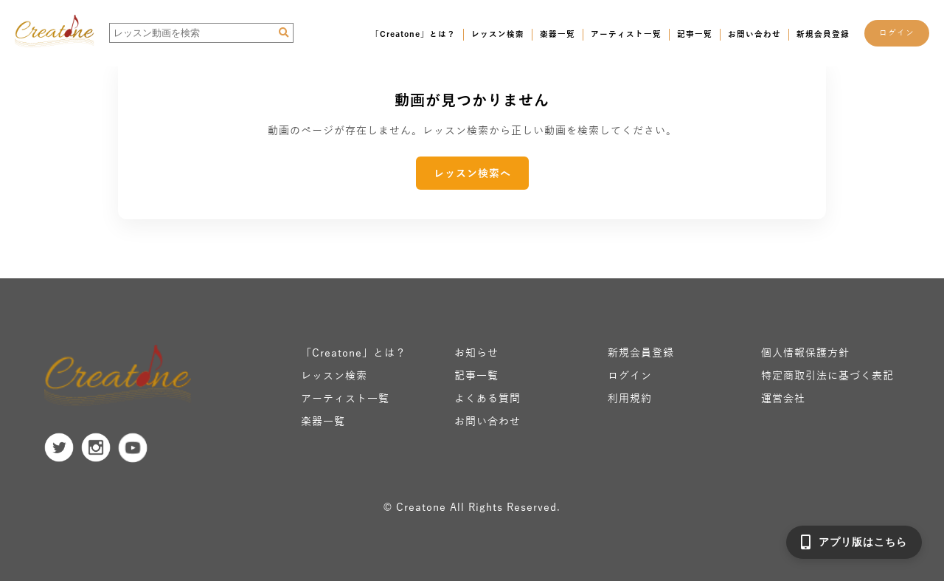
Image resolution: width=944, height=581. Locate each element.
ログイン (896, 32)
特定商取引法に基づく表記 (827, 375)
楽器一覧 (557, 34)
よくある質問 (487, 398)
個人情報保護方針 (805, 352)
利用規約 (630, 398)
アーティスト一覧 (626, 34)
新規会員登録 (823, 34)
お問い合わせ (754, 34)
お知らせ (476, 352)
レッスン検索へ (472, 173)
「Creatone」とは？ (413, 34)
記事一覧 (694, 34)
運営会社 (783, 398)
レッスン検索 (497, 34)
